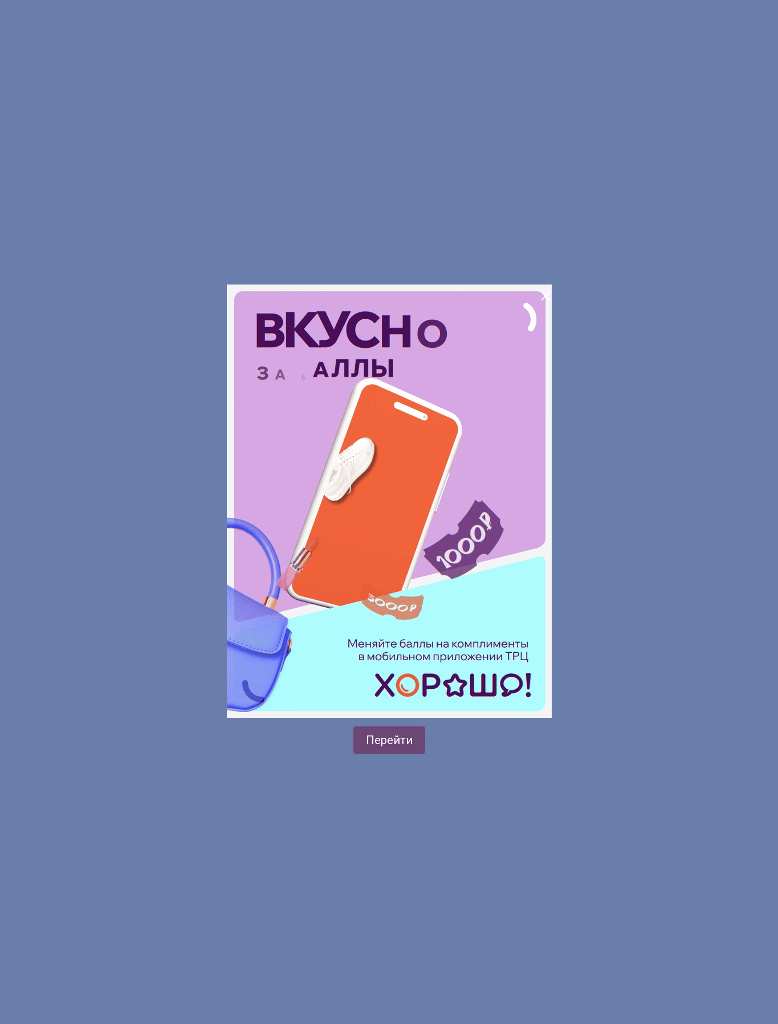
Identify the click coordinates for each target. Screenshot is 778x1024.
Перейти (389, 740)
